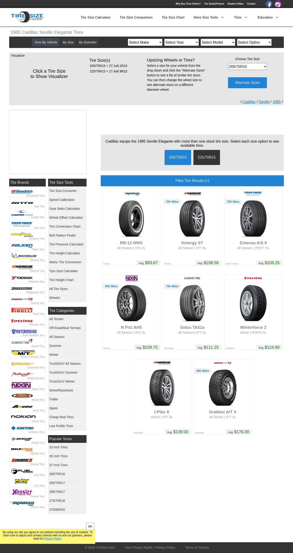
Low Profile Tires (61, 426)
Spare (53, 408)
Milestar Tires (37, 453)
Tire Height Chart (61, 280)
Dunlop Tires (38, 442)
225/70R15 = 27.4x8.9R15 (108, 71)
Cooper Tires (37, 217)
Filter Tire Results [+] (192, 181)
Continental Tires (35, 367)
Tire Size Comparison (136, 17)
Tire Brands (19, 182)
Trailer (53, 399)
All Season (57, 337)
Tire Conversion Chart (64, 226)
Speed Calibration (62, 200)
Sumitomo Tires (36, 432)
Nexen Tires (38, 389)
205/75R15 (178, 157)
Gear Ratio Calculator (64, 208)
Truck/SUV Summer (63, 372)
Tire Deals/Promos (214, 4)
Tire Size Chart (173, 17)
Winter (53, 354)
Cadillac (249, 102)
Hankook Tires (37, 271)
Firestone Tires (36, 324)
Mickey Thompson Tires (32, 357)
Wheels (54, 298)
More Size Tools (209, 17)
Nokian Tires (38, 421)
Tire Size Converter (63, 191)
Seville (264, 102)
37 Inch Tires (58, 465)
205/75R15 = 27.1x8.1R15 (108, 66)
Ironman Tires (37, 507)
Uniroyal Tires (37, 464)
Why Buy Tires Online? (188, 4)
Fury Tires (39, 485)
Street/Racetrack (61, 390)
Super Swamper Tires (33, 335)
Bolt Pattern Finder (62, 235)
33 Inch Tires (58, 447)
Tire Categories (61, 311)
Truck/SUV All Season (65, 363)
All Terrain (56, 319)
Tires (241, 17)
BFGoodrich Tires (35, 195)
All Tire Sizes (58, 289)
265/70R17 (57, 483)
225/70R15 (207, 157)
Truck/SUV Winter (62, 381)
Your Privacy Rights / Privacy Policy (150, 547)
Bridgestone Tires (35, 292)
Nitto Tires (39, 206)
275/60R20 (57, 509)
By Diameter (88, 42)
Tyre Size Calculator (63, 271)
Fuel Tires (39, 475)
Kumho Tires (38, 346)
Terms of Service (197, 547)
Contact (251, 4)
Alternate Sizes (247, 83)
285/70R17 (57, 492)
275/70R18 (57, 500)
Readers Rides (235, 4)
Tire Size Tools (61, 182)
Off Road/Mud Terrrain (65, 328)
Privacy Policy (52, 538)
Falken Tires (38, 249)
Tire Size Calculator (96, 17)
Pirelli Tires (38, 314)
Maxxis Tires (38, 400)
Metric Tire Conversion (65, 262)
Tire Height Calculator (64, 253)
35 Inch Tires (58, 456)
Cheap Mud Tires (61, 417)
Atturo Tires (38, 410)
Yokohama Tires (36, 281)
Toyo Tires (39, 228)
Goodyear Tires (36, 238)
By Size (68, 42)
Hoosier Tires (37, 496)
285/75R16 (57, 474)
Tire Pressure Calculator (66, 244)
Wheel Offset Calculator (66, 217)
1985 (277, 102)
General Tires (37, 303)
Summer (55, 346)
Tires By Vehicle (45, 42)
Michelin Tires (37, 260)
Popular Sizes (60, 439)
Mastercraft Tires (35, 378)
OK (90, 526)
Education (269, 17)
